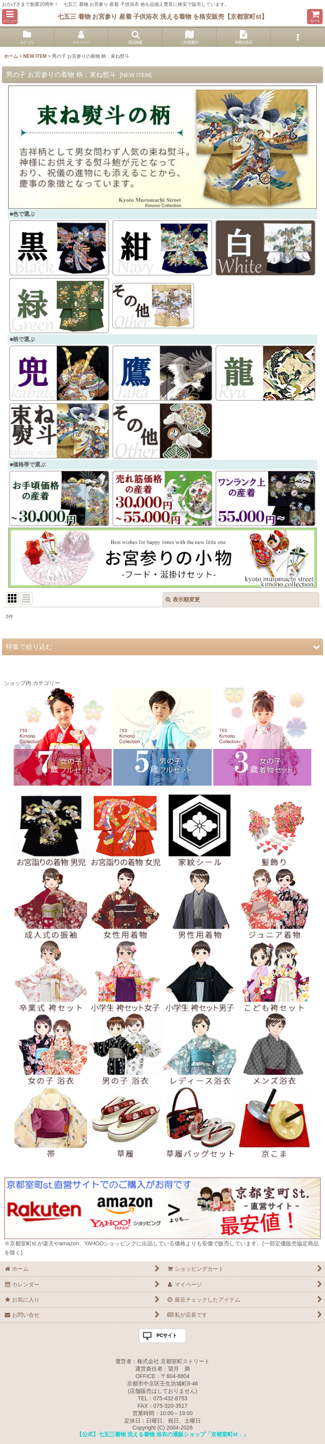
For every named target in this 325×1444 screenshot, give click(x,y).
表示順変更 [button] (183, 599)
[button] (10, 16)
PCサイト (167, 1335)
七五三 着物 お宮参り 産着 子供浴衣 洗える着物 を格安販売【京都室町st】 (162, 16)
